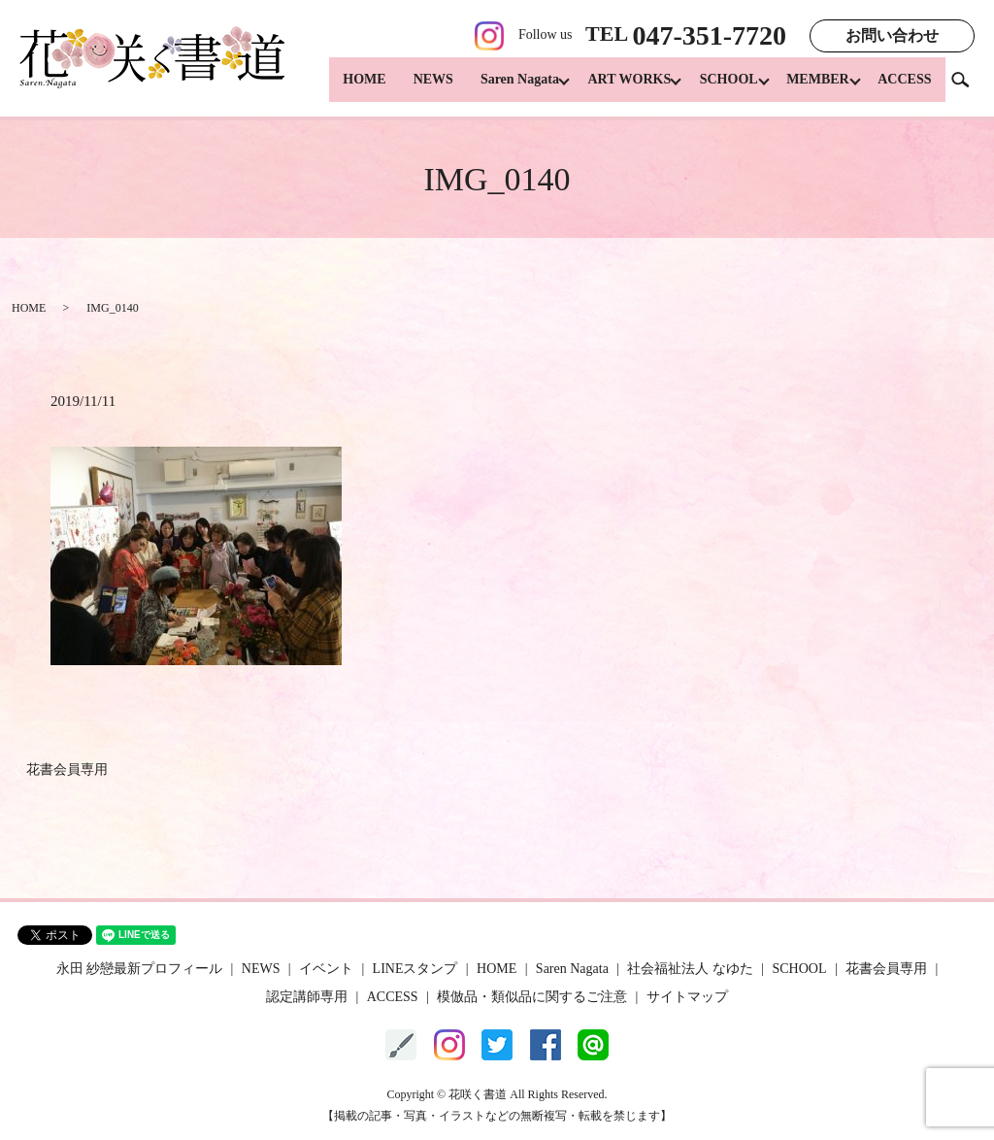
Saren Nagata (498, 88)
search (968, 87)
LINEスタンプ (415, 968)
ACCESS (904, 88)
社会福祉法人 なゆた (690, 968)
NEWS (412, 88)
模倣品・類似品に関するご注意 (532, 996)
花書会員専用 (67, 769)
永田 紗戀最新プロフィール (139, 968)
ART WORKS (613, 88)
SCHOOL (718, 88)
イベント (326, 968)
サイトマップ (687, 996)
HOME (342, 88)
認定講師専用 (307, 996)
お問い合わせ (892, 35)
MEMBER (813, 88)
